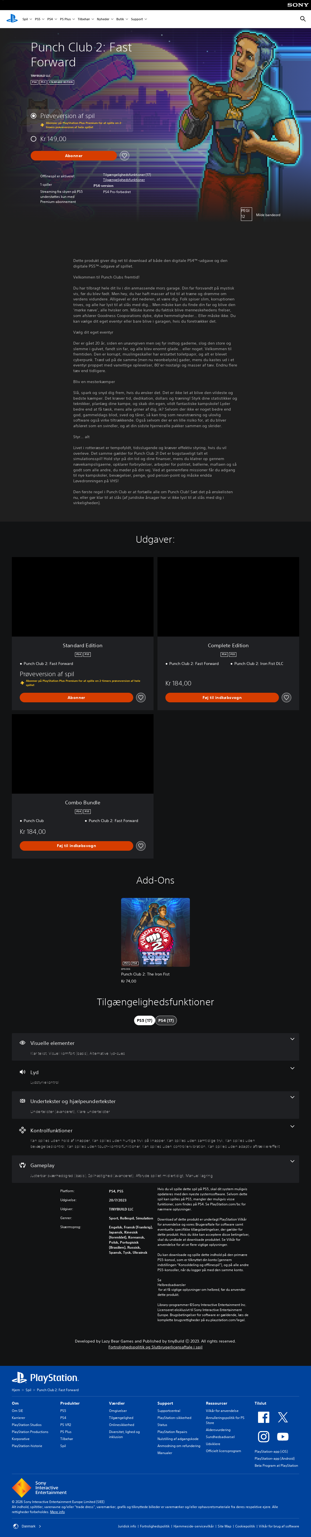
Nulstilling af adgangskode (178, 1438)
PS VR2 (65, 1424)
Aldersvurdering (218, 1429)
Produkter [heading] (70, 1403)
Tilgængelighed (121, 1417)
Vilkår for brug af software (279, 1526)
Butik (120, 19)
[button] (124, 179)
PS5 (37, 19)
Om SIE (17, 1410)
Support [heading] (165, 1403)
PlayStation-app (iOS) (271, 1451)
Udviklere (213, 1443)
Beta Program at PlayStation (276, 1465)
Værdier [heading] (117, 1403)
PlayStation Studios (27, 1424)
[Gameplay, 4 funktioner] (155, 1169)
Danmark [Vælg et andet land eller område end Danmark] (27, 1526)
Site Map (224, 1526)
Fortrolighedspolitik (155, 1526)
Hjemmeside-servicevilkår (194, 1526)
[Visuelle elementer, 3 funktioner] (155, 1047)
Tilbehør (84, 19)
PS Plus (65, 19)
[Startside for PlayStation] (12, 19)
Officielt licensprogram (223, 1450)
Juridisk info (127, 1526)
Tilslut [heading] (260, 1403)
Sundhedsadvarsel (220, 1436)
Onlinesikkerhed (121, 1424)
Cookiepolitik (245, 1526)
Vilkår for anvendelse (222, 1410)
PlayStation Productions (30, 1431)
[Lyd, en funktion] (155, 1076)
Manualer (164, 1452)
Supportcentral (168, 1410)
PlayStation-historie (27, 1445)
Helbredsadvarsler (171, 1285)
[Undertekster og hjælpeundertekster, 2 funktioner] (155, 1105)
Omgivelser (118, 1410)
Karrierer (18, 1417)
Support (137, 19)
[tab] (144, 1020)
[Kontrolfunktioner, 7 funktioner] (155, 1137)
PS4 (50, 19)
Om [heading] (15, 1403)
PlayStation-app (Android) (275, 1458)
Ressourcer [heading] (216, 1403)
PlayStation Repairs (172, 1431)
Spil (25, 19)
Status (162, 1424)
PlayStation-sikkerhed (174, 1417)
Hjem (16, 1389)
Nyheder (103, 19)
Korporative (21, 1438)
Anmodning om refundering (178, 1445)
